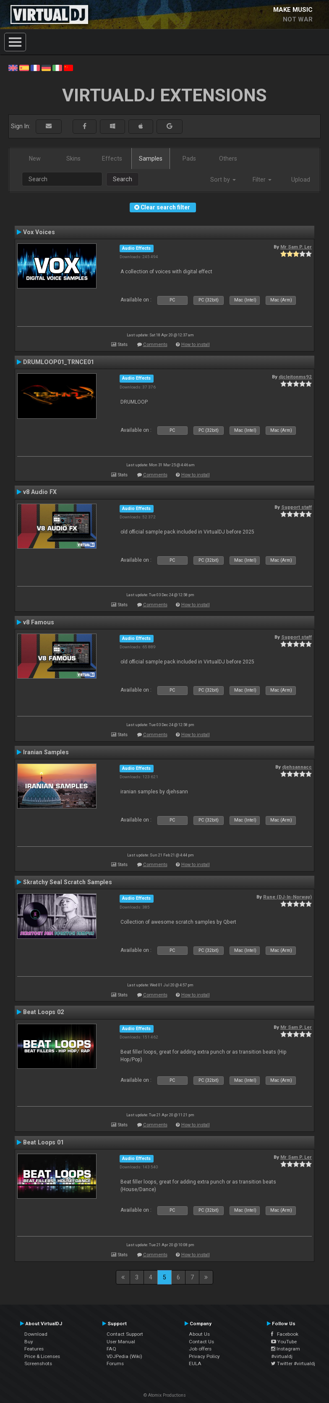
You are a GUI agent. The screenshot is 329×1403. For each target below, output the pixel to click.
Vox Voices (39, 232)
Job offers (200, 1349)
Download (35, 1334)
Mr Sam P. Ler (296, 247)
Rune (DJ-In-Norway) (287, 897)
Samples (150, 158)
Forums (115, 1363)
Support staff (296, 507)
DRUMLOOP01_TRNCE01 (58, 362)
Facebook (284, 1334)
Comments (155, 344)
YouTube (284, 1342)
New (35, 158)
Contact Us (201, 1342)
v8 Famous (38, 622)
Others (228, 158)
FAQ (111, 1349)
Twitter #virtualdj (293, 1363)
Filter (262, 179)
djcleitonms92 (295, 377)
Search (122, 179)
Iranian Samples (46, 752)
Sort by (223, 179)
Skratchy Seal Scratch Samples (67, 882)
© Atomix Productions (165, 1395)
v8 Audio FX (40, 492)
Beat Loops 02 (43, 1012)
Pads (189, 158)
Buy (28, 1342)
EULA (195, 1363)
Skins (73, 158)
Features (34, 1349)
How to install (195, 344)
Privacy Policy (204, 1356)
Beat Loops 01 (43, 1142)
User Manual (121, 1342)
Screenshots (38, 1363)
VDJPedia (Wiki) (124, 1356)
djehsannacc (297, 767)
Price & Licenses (42, 1356)
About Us (199, 1334)
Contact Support (125, 1334)
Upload (300, 179)
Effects (112, 158)
